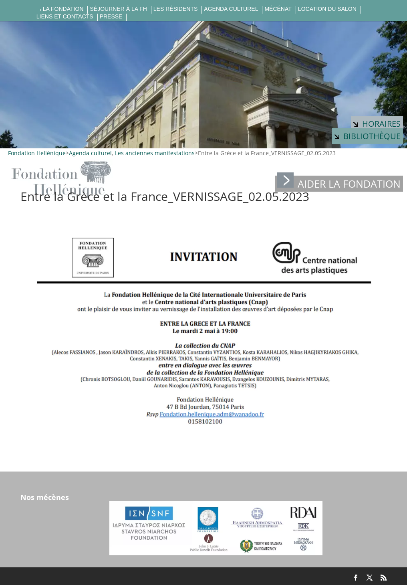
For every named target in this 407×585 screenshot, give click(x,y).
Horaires (377, 123)
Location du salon (327, 9)
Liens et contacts (64, 17)
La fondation (63, 9)
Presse (111, 17)
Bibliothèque (367, 136)
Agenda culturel (231, 9)
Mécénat (277, 9)
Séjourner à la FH (118, 9)
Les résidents (175, 9)
